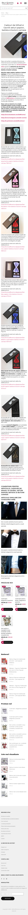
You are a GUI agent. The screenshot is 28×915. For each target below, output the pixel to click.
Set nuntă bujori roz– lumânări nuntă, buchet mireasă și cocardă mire (17, 745)
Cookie (2, 838)
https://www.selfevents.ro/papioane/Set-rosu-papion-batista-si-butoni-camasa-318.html (13, 249)
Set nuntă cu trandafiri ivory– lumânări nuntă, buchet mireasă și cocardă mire (17, 726)
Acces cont (3, 863)
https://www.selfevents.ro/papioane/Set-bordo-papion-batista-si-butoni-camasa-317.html (13, 386)
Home (3, 12)
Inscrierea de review (6, 833)
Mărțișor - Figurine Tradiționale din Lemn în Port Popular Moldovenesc (18, 670)
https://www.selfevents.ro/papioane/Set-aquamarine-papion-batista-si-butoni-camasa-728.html (13, 161)
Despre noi (3, 847)
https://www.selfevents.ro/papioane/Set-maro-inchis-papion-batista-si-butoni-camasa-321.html (13, 478)
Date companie (5, 849)
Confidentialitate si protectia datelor (10, 818)
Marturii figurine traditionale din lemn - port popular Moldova (17, 660)
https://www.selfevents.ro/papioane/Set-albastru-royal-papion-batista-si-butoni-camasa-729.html (13, 339)
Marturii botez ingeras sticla (17, 783)
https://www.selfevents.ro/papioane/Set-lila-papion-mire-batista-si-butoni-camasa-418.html (13, 206)
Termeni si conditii (5, 816)
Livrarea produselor (6, 823)
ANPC (2, 836)
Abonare (8, 898)
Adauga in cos (8, 609)
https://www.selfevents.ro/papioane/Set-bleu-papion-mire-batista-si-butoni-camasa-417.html (13, 294)
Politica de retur (5, 828)
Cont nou (3, 865)
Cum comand (4, 821)
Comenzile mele (5, 870)
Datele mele (4, 868)
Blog (7, 12)
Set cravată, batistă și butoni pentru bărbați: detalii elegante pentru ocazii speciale (12, 524)
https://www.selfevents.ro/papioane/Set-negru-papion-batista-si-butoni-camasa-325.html (13, 437)
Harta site (3, 854)
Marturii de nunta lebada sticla (17, 791)
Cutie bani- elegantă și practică (18, 708)
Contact (3, 852)
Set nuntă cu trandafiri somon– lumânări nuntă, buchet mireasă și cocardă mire (18, 735)
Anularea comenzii (5, 831)
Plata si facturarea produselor (8, 826)
